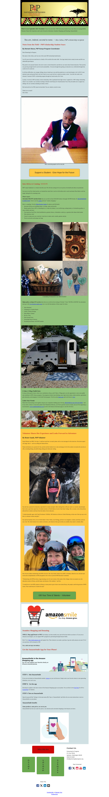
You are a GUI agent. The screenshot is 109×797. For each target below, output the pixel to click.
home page (60, 397)
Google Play (25, 689)
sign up (47, 678)
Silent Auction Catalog (41, 204)
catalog (40, 200)
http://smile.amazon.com (34, 640)
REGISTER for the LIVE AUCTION (74, 402)
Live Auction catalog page (36, 304)
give (74, 397)
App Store (76, 687)
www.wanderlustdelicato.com (37, 406)
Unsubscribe (50, 792)
